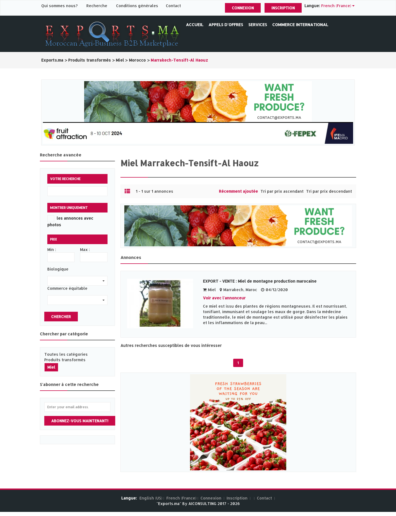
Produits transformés (65, 359)
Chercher (61, 316)
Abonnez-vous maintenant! (79, 420)
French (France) (181, 498)
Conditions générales (137, 5)
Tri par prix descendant (329, 191)
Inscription (283, 7)
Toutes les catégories (66, 354)
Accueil (194, 24)
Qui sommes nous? (60, 5)
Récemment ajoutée (238, 191)
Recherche (96, 5)
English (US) (150, 498)
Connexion (243, 7)
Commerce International (300, 24)
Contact (173, 5)
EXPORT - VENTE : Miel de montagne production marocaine (260, 281)
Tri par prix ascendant (282, 191)
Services (257, 24)
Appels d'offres (225, 24)
